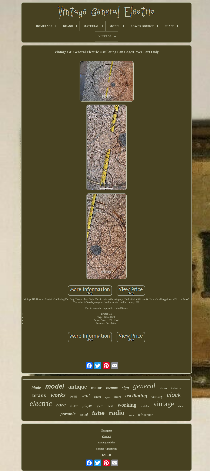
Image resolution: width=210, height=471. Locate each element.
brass (39, 396)
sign (125, 387)
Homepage (106, 430)
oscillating (136, 395)
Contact (106, 436)
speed (100, 406)
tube (98, 413)
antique (77, 386)
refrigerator (145, 414)
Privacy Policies (106, 442)
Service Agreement (106, 448)
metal (131, 415)
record (117, 396)
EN (104, 454)
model (54, 386)
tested (84, 414)
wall (85, 395)
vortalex (145, 406)
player (87, 405)
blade (36, 387)
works (58, 395)
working (126, 405)
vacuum (112, 388)
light (107, 397)
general (144, 386)
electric (41, 403)
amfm (97, 396)
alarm (74, 406)
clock (174, 394)
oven (73, 396)
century (157, 396)
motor (96, 387)
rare (61, 405)
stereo (163, 388)
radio (116, 412)
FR (109, 454)
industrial (176, 388)
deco (180, 407)
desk (110, 406)
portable (68, 413)
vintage (163, 404)
